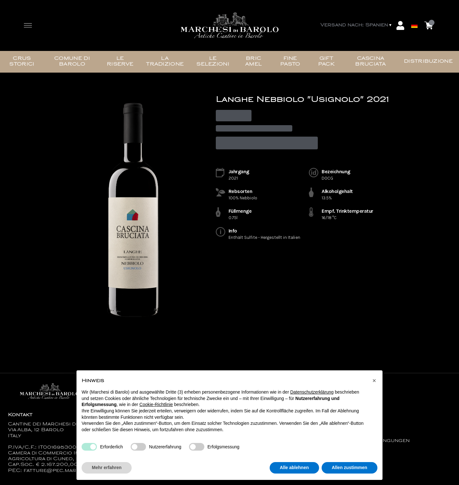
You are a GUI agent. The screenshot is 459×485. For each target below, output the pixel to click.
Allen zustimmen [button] (349, 469)
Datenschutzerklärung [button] (311, 393)
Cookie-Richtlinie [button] (156, 406)
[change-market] (356, 25)
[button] (374, 382)
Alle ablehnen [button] (294, 469)
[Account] (400, 25)
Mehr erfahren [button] (106, 469)
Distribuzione (428, 61)
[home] (229, 26)
